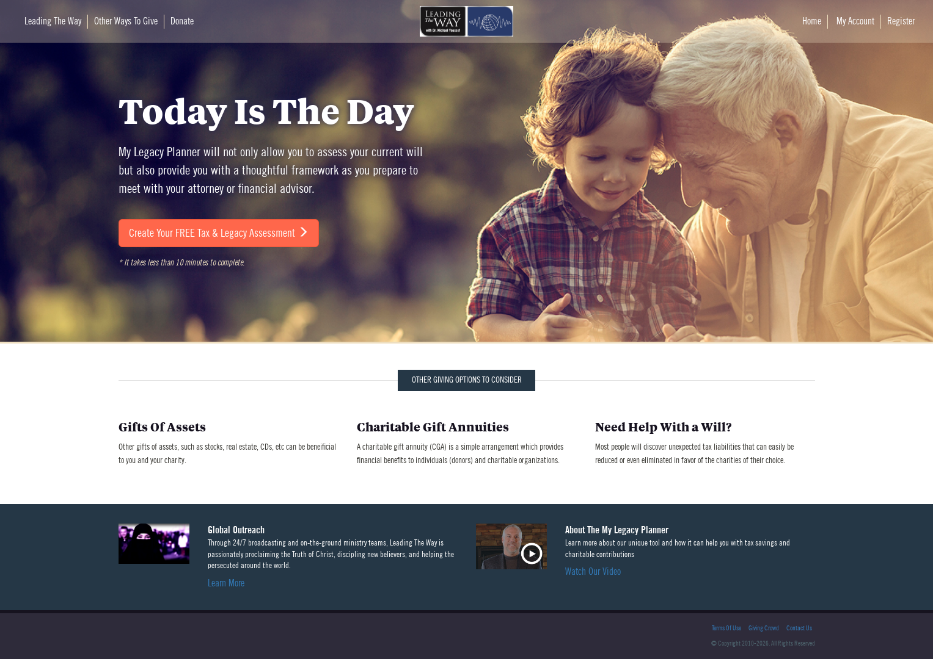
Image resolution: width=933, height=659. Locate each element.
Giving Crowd (763, 628)
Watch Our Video (593, 572)
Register (901, 21)
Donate (182, 21)
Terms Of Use (726, 628)
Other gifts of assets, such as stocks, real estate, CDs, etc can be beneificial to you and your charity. (228, 442)
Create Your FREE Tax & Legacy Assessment (219, 232)
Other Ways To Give (126, 21)
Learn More (226, 583)
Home (811, 21)
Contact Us (799, 628)
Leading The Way (52, 21)
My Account (855, 21)
